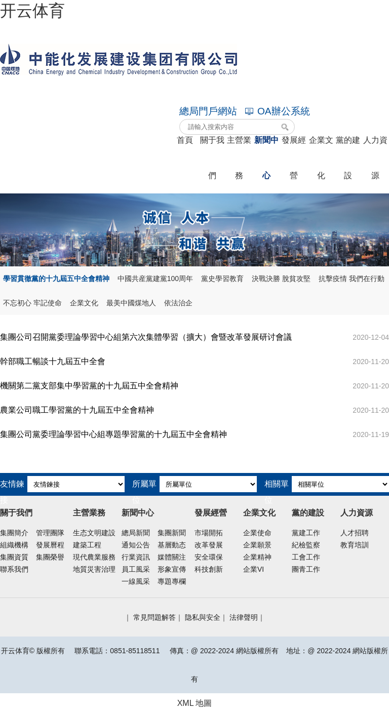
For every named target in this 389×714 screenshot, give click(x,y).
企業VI (253, 569)
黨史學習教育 (222, 278)
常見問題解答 (154, 617)
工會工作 (306, 557)
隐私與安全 (202, 617)
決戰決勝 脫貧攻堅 (281, 278)
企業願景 (257, 545)
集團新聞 (172, 533)
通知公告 (136, 545)
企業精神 (257, 557)
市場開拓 (208, 533)
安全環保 (208, 557)
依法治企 (178, 303)
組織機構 (14, 545)
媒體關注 (172, 557)
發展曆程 (50, 545)
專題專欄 (172, 581)
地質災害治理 (94, 569)
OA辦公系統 (277, 111)
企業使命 (257, 533)
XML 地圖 (194, 703)
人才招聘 (354, 533)
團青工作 (306, 569)
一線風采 (136, 581)
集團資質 (14, 557)
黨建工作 (306, 533)
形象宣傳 (172, 569)
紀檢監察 (306, 545)
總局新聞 (136, 533)
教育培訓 (354, 545)
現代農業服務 (94, 557)
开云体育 (32, 11)
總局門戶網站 (208, 111)
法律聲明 (243, 617)
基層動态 (172, 545)
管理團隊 (50, 533)
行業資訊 (136, 557)
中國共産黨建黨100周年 (155, 278)
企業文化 (84, 303)
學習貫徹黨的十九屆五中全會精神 (56, 278)
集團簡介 (14, 533)
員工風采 (136, 569)
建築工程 (87, 545)
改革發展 (208, 545)
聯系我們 (14, 569)
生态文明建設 (94, 533)
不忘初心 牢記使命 (32, 303)
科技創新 (208, 569)
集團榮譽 (50, 557)
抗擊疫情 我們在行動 (351, 278)
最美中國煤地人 (131, 303)
